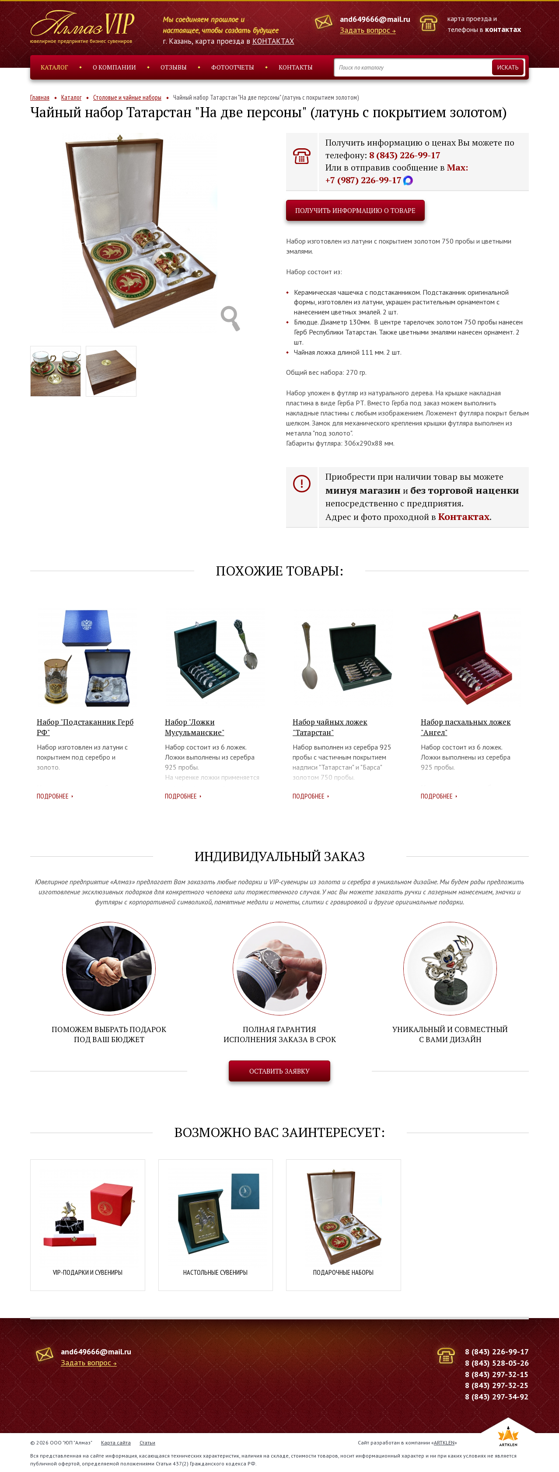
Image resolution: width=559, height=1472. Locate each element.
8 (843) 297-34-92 (496, 1396)
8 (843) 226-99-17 (404, 155)
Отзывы (174, 67)
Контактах (463, 516)
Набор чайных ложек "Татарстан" (330, 727)
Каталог (54, 67)
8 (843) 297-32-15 (496, 1373)
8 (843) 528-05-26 (497, 1362)
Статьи (147, 1441)
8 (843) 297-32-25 (496, 1385)
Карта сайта (116, 1441)
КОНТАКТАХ (273, 41)
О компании (114, 67)
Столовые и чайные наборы (127, 97)
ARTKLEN (444, 1441)
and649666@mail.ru (375, 19)
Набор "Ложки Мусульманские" (194, 727)
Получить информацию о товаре (355, 210)
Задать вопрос (365, 30)
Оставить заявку (279, 1070)
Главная (39, 97)
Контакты (296, 67)
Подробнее (53, 796)
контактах (503, 29)
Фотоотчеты (232, 67)
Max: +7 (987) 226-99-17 (396, 173)
